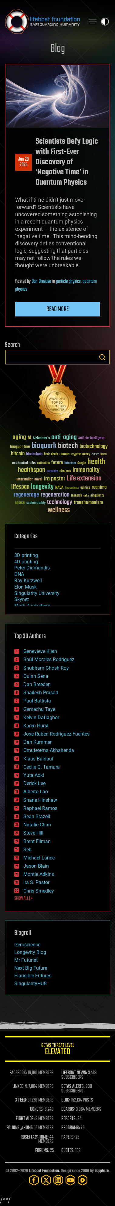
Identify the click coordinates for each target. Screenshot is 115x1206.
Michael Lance (39, 858)
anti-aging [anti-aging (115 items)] (64, 437)
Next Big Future (30, 968)
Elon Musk (25, 587)
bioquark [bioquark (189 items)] (44, 446)
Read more (57, 309)
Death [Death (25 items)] (103, 454)
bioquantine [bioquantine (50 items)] (20, 446)
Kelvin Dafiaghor (41, 717)
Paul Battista (37, 701)
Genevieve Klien (40, 651)
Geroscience (27, 945)
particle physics (68, 281)
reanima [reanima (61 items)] (99, 487)
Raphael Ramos (40, 808)
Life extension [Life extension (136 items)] (84, 479)
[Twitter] (46, 1180)
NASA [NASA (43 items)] (59, 487)
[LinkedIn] (58, 1180)
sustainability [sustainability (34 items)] (36, 503)
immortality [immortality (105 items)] (86, 470)
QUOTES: (67, 1151)
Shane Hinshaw (40, 800)
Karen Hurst (36, 726)
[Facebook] (34, 1180)
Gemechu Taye (39, 709)
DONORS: (37, 1109)
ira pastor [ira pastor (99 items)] (54, 478)
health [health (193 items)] (96, 462)
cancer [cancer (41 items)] (64, 454)
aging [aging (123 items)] (19, 437)
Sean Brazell (36, 816)
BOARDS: (68, 1109)
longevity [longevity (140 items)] (42, 487)
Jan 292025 (23, 162)
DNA (19, 574)
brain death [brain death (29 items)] (51, 454)
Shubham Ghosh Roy (46, 668)
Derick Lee (34, 783)
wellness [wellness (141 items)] (59, 510)
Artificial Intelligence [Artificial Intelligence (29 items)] (91, 438)
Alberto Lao (35, 791)
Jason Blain (36, 866)
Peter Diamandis (32, 568)
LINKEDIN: (20, 1087)
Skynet (21, 599)
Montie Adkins (38, 874)
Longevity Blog (30, 952)
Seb (27, 849)
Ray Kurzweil (28, 580)
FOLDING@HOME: (19, 1128)
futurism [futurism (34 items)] (70, 463)
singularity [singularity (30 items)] (97, 496)
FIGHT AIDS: (25, 1119)
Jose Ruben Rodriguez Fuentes (56, 734)
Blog (57, 49)
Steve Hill (33, 833)
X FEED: (21, 1100)
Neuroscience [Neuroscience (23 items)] (72, 488)
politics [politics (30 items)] (85, 488)
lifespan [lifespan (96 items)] (20, 486)
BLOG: (65, 1100)
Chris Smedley (38, 891)
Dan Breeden (41, 281)
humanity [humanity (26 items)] (52, 471)
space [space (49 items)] (20, 502)
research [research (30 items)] (76, 496)
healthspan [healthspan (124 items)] (31, 470)
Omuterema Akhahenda (48, 750)
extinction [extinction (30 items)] (43, 463)
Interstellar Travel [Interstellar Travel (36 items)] (29, 479)
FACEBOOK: (18, 1073)
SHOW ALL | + (23, 899)
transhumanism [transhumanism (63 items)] (88, 502)
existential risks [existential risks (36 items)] (24, 463)
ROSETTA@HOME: (35, 1137)
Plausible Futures (32, 976)
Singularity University (36, 593)
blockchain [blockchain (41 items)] (34, 454)
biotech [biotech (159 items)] (68, 446)
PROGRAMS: (70, 1128)
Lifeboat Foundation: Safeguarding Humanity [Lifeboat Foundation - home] (42, 21)
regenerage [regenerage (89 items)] (26, 495)
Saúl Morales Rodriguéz (48, 659)
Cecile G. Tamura (41, 767)
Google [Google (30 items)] (81, 463)
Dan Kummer (37, 742)
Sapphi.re (102, 1170)
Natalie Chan (37, 825)
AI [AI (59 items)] (29, 438)
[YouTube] (70, 1180)
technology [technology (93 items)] (59, 502)
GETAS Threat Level (57, 1050)
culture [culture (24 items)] (95, 454)
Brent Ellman (37, 841)
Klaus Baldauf (38, 759)
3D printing (26, 555)
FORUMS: (42, 1151)
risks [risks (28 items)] (86, 495)
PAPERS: (68, 1137)
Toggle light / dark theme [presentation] (105, 22)
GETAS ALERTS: (73, 1087)
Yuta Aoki (33, 775)
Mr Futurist (26, 960)
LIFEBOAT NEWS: (74, 1073)
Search (102, 357)
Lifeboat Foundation (44, 1170)
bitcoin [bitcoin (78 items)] (18, 454)
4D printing (26, 562)
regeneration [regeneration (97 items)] (55, 494)
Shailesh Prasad (40, 692)
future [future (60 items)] (57, 463)
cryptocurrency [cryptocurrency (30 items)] (80, 454)
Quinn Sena (35, 676)
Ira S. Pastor (36, 882)
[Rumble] (82, 1180)
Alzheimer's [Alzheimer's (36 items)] (41, 438)
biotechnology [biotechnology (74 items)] (93, 446)
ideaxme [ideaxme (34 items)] (65, 471)
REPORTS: (68, 1119)
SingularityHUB (30, 983)
